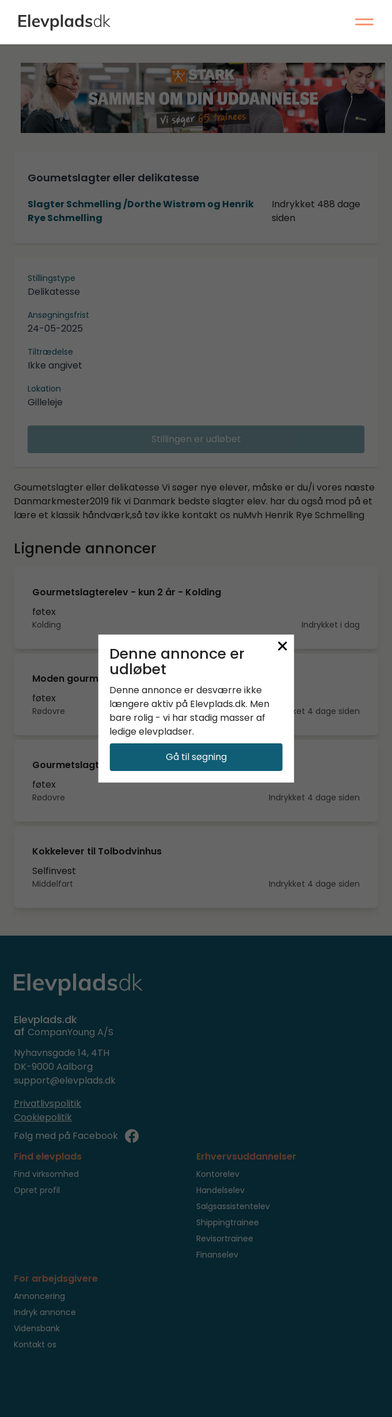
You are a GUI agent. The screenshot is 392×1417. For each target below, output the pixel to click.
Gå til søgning (196, 756)
